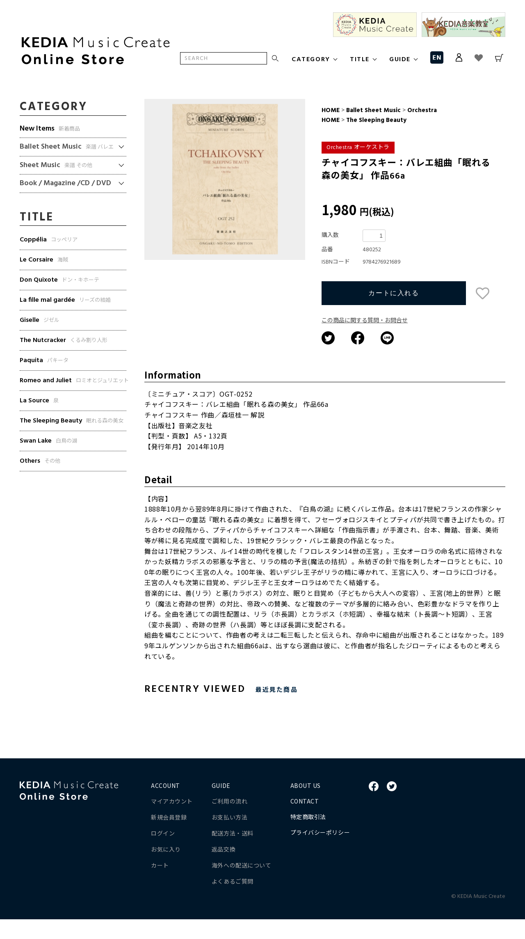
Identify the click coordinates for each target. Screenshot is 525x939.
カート (160, 885)
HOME (331, 110)
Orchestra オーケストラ (358, 147)
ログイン (163, 853)
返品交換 (223, 869)
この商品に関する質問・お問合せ (365, 340)
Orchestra (421, 110)
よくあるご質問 (232, 901)
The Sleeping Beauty (375, 120)
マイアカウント (172, 821)
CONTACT (304, 821)
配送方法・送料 (232, 853)
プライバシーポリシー (320, 852)
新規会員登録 (169, 837)
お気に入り (166, 869)
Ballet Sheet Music (373, 110)
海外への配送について (242, 885)
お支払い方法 (229, 837)
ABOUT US (305, 805)
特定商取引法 (308, 836)
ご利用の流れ (229, 821)
